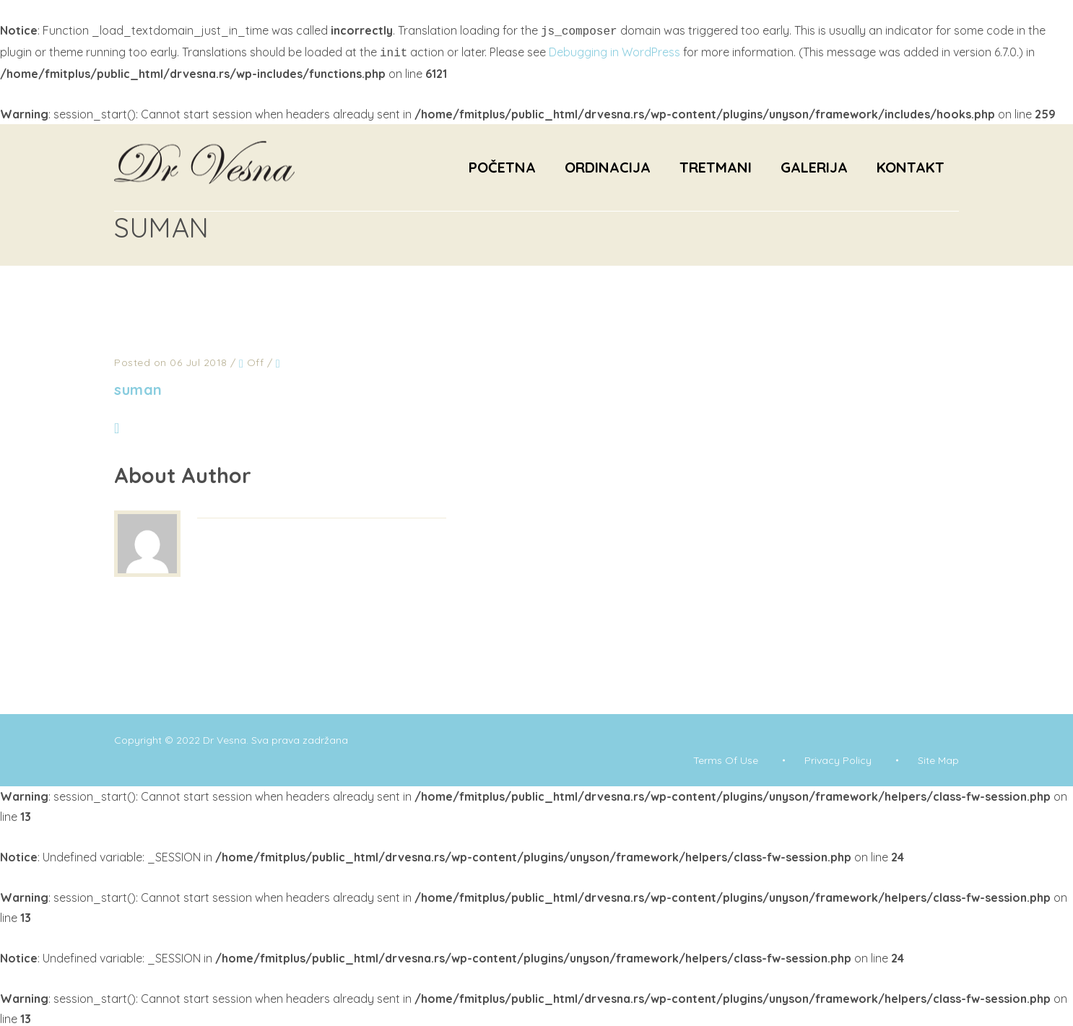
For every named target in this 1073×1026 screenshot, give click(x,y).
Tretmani (715, 164)
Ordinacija (608, 164)
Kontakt (910, 164)
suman (138, 387)
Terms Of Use (725, 757)
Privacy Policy (838, 757)
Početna (502, 164)
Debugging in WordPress (614, 50)
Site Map (938, 757)
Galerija (814, 164)
